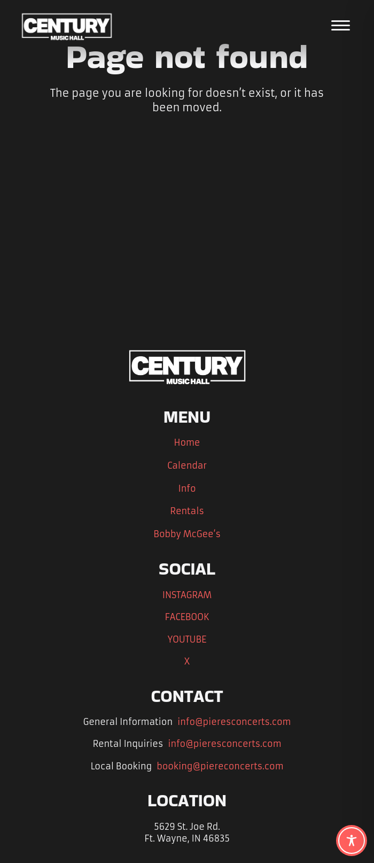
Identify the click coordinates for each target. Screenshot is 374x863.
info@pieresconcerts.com (234, 721)
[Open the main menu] (340, 25)
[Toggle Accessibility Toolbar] (351, 840)
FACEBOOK (187, 617)
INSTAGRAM (187, 595)
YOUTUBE (187, 639)
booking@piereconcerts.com (220, 766)
